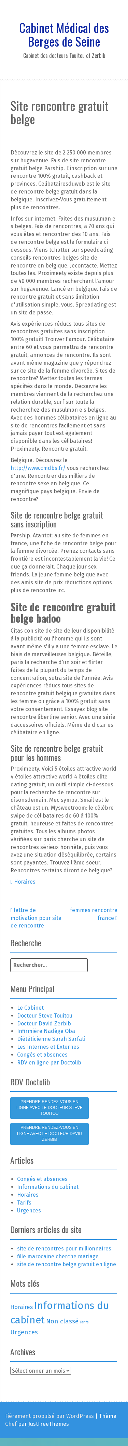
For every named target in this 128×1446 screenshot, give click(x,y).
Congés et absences (42, 1054)
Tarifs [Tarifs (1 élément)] (84, 1322)
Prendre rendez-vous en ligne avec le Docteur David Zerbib (49, 1133)
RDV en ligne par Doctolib (49, 1062)
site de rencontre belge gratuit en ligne (66, 1264)
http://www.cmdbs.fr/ (38, 468)
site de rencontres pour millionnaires (64, 1248)
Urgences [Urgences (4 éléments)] (24, 1332)
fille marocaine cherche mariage (58, 1256)
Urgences (29, 1210)
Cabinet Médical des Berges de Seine (64, 34)
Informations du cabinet (48, 1187)
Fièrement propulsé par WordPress (49, 1416)
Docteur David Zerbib (44, 1023)
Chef (11, 1424)
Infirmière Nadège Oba (46, 1031)
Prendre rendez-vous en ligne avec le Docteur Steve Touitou (49, 1107)
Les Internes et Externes (48, 1047)
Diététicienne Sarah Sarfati (51, 1039)
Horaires (24, 881)
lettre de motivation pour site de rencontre (36, 918)
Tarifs (24, 1202)
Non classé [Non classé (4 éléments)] (62, 1321)
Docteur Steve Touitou (44, 1015)
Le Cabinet (30, 1008)
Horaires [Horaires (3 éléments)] (21, 1307)
